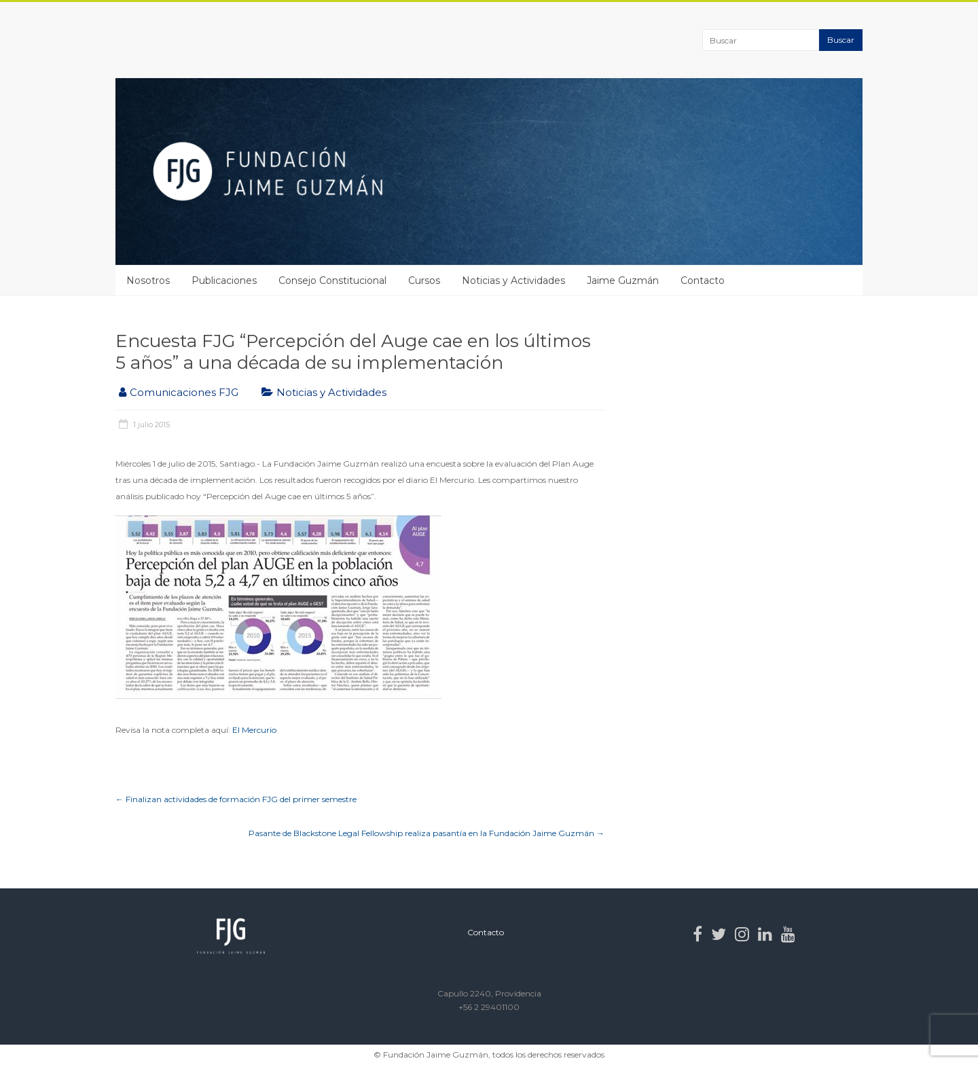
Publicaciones (224, 280)
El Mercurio (254, 730)
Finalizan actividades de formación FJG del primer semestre (236, 799)
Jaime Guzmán (623, 280)
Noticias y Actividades (513, 280)
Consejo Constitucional (332, 280)
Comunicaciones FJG (184, 392)
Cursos (424, 280)
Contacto (703, 280)
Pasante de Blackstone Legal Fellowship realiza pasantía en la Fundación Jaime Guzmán (426, 833)
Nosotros (148, 280)
